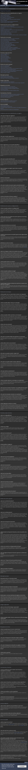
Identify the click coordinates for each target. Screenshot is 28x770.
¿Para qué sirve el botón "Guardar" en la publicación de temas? (10, 48)
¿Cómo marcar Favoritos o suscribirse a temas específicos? (9, 95)
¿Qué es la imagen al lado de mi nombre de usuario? (8, 31)
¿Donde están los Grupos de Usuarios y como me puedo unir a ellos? (11, 68)
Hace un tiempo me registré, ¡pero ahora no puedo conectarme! (10, 19)
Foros (7, 5)
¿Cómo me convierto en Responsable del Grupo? (8, 69)
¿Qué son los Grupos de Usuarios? (5, 67)
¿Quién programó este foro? (4, 105)
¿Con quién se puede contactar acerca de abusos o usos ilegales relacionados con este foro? (13, 108)
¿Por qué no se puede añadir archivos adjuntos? (8, 45)
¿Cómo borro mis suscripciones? (5, 97)
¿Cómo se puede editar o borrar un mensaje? (7, 39)
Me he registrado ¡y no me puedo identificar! (7, 17)
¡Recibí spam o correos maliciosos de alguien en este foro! (9, 78)
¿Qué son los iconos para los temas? (6, 61)
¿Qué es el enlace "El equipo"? (5, 72)
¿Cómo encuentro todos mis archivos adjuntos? (7, 101)
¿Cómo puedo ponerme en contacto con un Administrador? (9, 109)
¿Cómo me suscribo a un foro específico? (6, 96)
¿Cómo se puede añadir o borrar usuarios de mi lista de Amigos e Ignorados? (12, 82)
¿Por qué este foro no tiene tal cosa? (6, 106)
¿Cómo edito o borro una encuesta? (6, 43)
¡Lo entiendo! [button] (21, 766)
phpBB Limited (11, 724)
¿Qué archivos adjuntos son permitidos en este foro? (8, 100)
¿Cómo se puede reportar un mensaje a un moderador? (9, 47)
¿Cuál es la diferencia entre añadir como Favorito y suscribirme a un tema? (12, 94)
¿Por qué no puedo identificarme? (5, 18)
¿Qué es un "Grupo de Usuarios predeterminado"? (8, 71)
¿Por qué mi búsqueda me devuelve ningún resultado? (9, 87)
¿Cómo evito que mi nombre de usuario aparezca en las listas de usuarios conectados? (12, 27)
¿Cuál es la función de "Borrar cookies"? (6, 22)
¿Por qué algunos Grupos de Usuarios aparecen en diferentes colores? (11, 70)
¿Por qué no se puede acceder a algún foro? (7, 44)
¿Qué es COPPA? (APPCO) (4, 15)
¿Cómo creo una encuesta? (4, 41)
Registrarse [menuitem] (27, 5)
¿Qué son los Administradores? (5, 65)
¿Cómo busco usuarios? (4, 89)
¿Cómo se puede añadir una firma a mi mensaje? (8, 40)
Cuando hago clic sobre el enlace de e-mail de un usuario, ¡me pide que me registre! (13, 34)
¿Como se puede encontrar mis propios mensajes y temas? (9, 90)
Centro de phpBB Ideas (17, 732)
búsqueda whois (23, 742)
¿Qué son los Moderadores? (4, 66)
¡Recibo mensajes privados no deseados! (6, 77)
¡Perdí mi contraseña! (3, 20)
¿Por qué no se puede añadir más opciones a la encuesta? (9, 42)
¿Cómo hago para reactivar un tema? (6, 50)
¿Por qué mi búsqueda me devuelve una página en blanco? (9, 88)
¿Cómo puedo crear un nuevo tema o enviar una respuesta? (9, 38)
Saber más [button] (4, 768)
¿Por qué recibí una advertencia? (5, 46)
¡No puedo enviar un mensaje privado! (6, 76)
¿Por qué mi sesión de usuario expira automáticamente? (9, 21)
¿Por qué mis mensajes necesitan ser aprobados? (8, 49)
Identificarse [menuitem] (25, 5)
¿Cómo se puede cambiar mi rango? (6, 33)
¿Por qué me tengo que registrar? (5, 14)
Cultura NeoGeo (3, 5)
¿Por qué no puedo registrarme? (5, 16)
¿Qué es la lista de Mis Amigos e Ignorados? (7, 81)
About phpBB (21, 725)
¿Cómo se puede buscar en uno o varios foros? (7, 86)
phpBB (25, 247)
